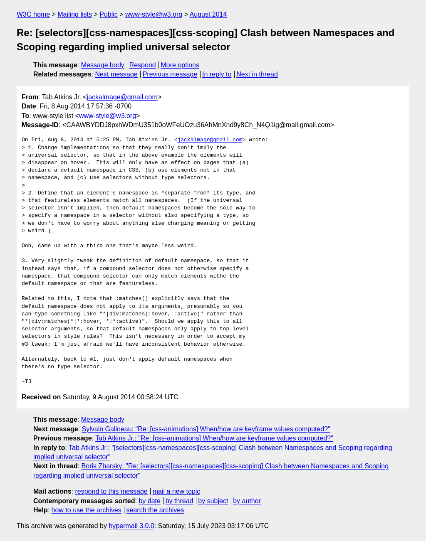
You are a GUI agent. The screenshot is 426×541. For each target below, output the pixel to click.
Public (108, 14)
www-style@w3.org (153, 14)
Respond (142, 65)
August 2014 (208, 14)
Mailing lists (74, 14)
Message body (102, 65)
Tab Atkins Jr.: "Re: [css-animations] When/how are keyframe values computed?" (214, 438)
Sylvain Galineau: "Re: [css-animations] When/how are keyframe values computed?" (206, 429)
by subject (213, 500)
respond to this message (111, 491)
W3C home (33, 14)
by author (247, 500)
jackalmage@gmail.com (122, 97)
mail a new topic (177, 491)
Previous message (170, 74)
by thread (179, 500)
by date (149, 500)
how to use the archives (86, 510)
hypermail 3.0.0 (131, 525)
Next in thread (257, 74)
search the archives (155, 510)
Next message (116, 74)
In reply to (216, 74)
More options (180, 65)
